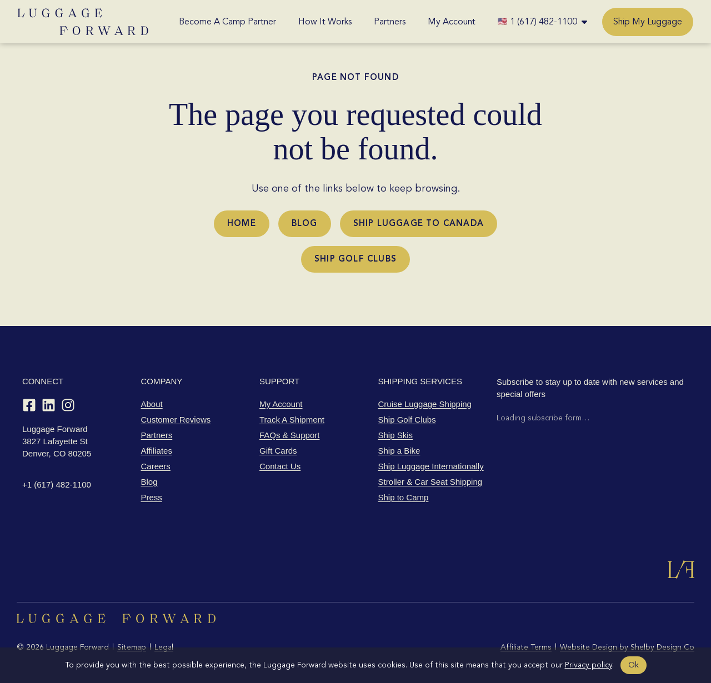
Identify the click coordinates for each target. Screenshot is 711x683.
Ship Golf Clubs (355, 259)
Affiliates (156, 450)
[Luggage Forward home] (83, 21)
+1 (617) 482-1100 (56, 484)
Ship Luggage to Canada (418, 223)
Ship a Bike (399, 450)
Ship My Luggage (647, 21)
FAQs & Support (289, 435)
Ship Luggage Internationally (431, 466)
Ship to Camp (403, 497)
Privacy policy (588, 665)
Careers (156, 466)
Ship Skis (395, 435)
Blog (305, 223)
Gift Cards (278, 450)
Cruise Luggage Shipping (425, 404)
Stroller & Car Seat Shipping (430, 481)
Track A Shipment (291, 419)
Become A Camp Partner (227, 21)
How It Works (325, 21)
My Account (451, 21)
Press (151, 497)
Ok (633, 665)
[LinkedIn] (49, 405)
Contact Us (280, 466)
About (152, 404)
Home (241, 223)
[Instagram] (68, 405)
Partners (389, 21)
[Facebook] (29, 405)
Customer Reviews (176, 419)
